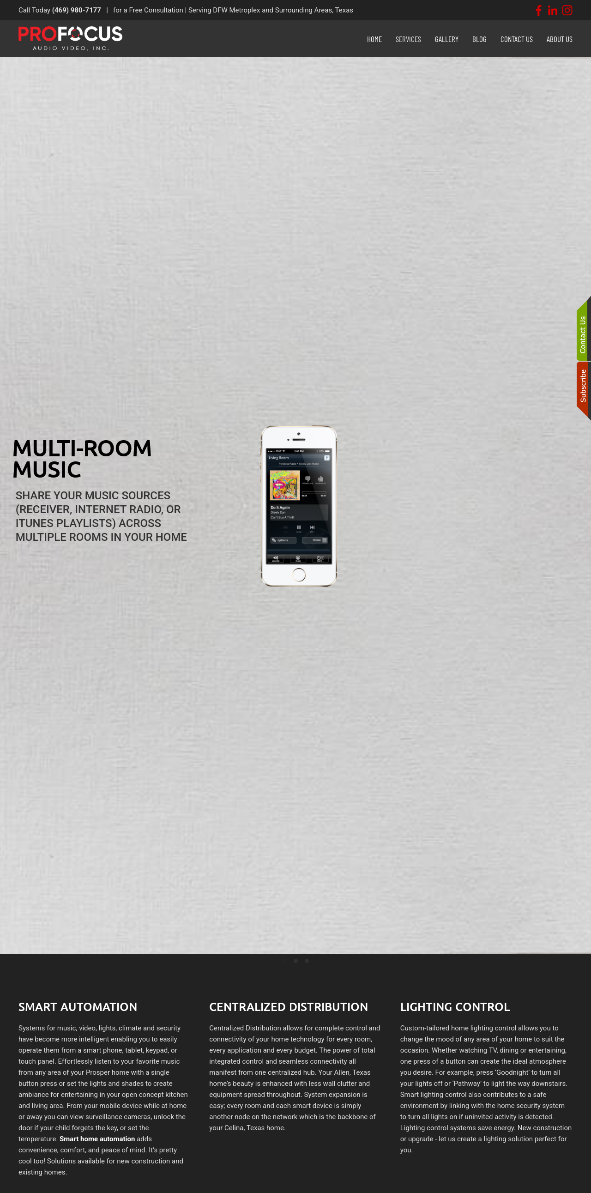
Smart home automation (97, 1139)
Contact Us (517, 38)
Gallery (446, 38)
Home (374, 38)
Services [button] (408, 38)
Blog (479, 38)
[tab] (285, 961)
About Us (560, 38)
